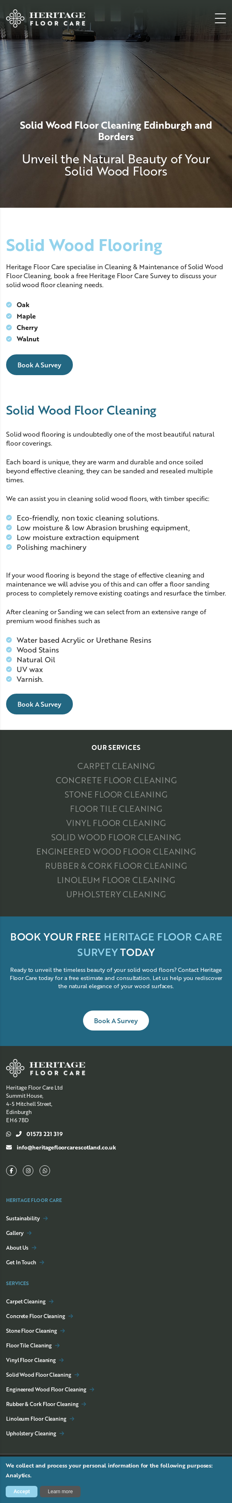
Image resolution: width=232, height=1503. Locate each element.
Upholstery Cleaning (115, 894)
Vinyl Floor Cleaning (115, 823)
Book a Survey (39, 364)
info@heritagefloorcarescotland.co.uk (61, 1147)
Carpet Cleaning (116, 766)
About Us (17, 1247)
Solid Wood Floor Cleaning (116, 837)
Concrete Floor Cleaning (116, 780)
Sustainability (23, 1218)
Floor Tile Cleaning (116, 808)
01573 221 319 (34, 1134)
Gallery (15, 1233)
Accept (21, 1491)
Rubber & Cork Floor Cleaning (115, 865)
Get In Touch (21, 1262)
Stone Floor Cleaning (116, 794)
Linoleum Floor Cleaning (116, 880)
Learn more (60, 1491)
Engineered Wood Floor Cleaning (116, 851)
